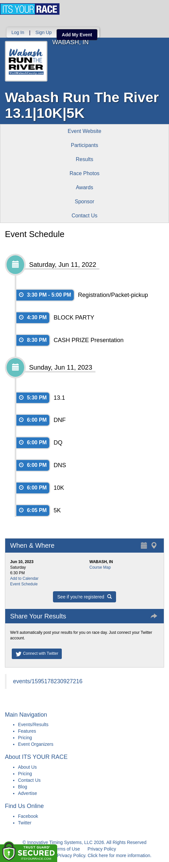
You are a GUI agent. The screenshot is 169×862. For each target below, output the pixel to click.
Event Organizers (35, 744)
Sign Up (43, 32)
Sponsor (84, 201)
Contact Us (84, 215)
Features (27, 731)
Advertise (27, 793)
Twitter (24, 822)
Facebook (28, 816)
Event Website (84, 131)
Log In (17, 32)
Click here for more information (119, 855)
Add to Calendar (24, 578)
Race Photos (85, 173)
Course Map (100, 567)
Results (84, 159)
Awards (84, 187)
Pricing (25, 737)
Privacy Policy (102, 849)
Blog (22, 786)
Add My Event (77, 34)
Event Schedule (24, 584)
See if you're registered (84, 596)
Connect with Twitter (36, 654)
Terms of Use (66, 849)
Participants (84, 145)
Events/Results (33, 724)
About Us (27, 767)
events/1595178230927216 (47, 681)
